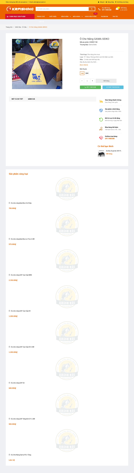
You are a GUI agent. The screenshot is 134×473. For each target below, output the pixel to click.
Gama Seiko (93, 44)
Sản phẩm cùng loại (18, 174)
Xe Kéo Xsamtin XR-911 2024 (114, 151)
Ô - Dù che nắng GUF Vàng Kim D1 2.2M (22, 419)
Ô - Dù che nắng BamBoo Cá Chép (20, 203)
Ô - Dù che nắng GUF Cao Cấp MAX (20, 275)
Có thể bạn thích (105, 146)
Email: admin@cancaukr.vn (38, 2)
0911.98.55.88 (90, 87)
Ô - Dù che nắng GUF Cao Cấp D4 (20, 311)
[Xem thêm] (84, 65)
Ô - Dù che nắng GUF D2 (17, 383)
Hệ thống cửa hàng (122, 2)
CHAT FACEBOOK (113, 87)
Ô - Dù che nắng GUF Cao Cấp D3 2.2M (21, 347)
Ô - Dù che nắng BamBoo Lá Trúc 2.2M (22, 239)
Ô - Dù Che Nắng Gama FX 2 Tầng (20, 455)
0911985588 (106, 10)
